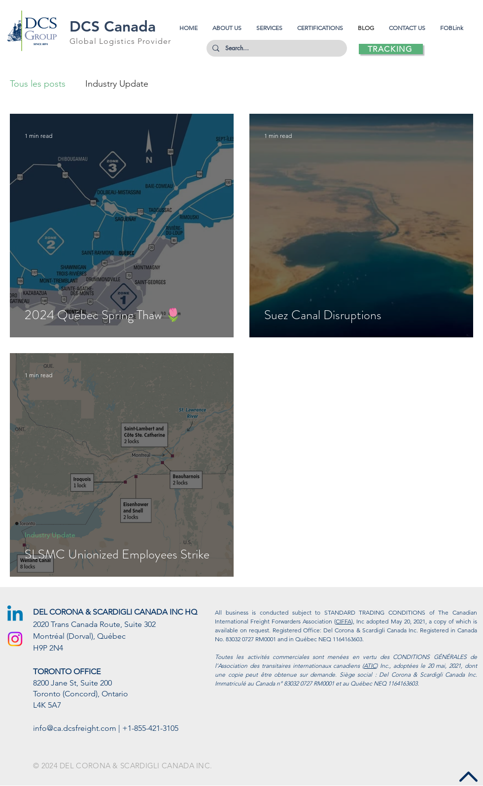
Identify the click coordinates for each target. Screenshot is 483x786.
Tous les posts (38, 83)
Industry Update (116, 83)
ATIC (370, 665)
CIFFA (343, 621)
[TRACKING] (391, 49)
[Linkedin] (15, 614)
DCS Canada (112, 26)
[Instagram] (15, 639)
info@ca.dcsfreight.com (74, 728)
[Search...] (275, 48)
